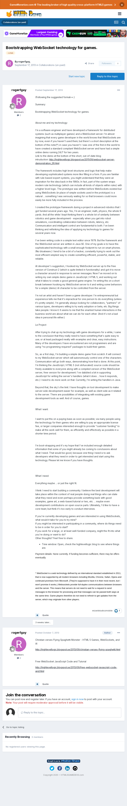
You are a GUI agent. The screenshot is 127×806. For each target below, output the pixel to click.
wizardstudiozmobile (102, 610)
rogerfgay (24, 61)
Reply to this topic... (33, 712)
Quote (45, 615)
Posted (49, 90)
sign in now (77, 699)
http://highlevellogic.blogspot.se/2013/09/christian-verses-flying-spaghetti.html (77, 649)
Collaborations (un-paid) (52, 65)
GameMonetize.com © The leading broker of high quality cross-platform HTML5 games (61, 4)
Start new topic (77, 76)
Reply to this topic (107, 76)
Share (89, 63)
